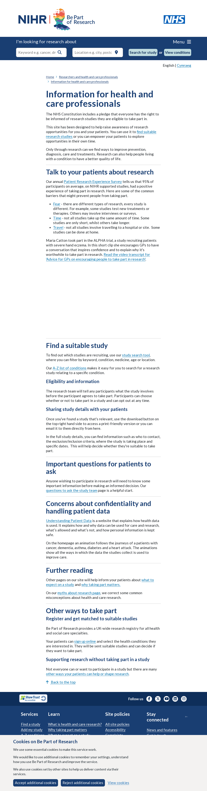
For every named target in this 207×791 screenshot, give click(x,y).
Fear (56, 204)
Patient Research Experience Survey (93, 181)
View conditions (177, 52)
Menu (182, 41)
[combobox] (41, 52)
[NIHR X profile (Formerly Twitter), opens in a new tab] (158, 699)
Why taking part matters (67, 729)
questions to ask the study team (71, 490)
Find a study (30, 724)
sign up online (85, 641)
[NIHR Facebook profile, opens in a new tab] (149, 699)
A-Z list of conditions (69, 368)
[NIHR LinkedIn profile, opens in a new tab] (175, 699)
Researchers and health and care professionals (88, 77)
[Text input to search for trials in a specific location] (97, 52)
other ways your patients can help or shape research (87, 674)
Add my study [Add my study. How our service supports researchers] (32, 729)
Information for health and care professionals (80, 81)
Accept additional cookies (35, 782)
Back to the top (61, 682)
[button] (60, 52)
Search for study (143, 52)
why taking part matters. (100, 584)
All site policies (117, 724)
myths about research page (78, 593)
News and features (162, 730)
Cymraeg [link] (184, 65)
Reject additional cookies (83, 782)
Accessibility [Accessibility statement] (115, 729)
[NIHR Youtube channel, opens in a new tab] (166, 699)
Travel (58, 227)
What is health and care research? (75, 724)
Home (50, 77)
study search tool (136, 355)
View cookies (118, 782)
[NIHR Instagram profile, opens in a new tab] (184, 699)
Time (57, 218)
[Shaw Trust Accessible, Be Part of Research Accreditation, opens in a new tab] (33, 699)
